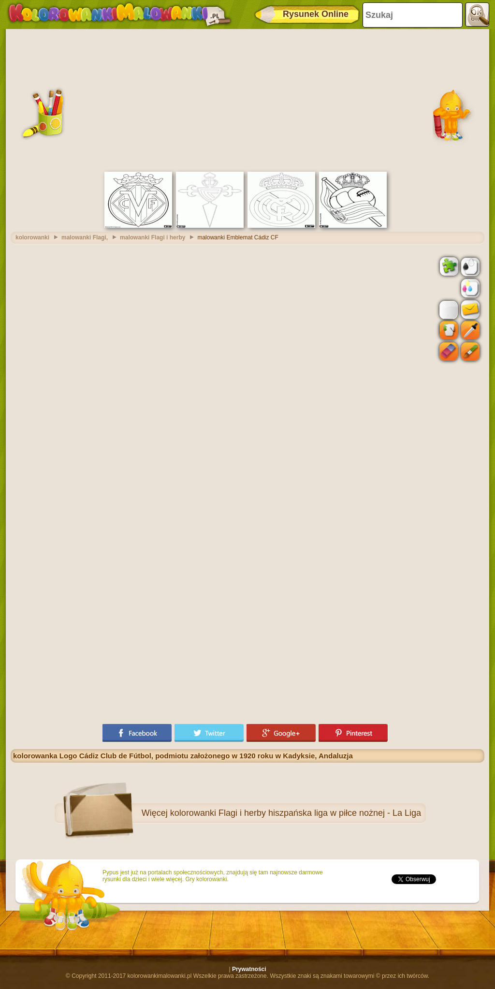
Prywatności (249, 969)
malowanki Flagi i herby (152, 237)
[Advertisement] (247, 99)
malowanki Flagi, (84, 237)
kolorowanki (32, 237)
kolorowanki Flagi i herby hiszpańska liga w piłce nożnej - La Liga (295, 813)
